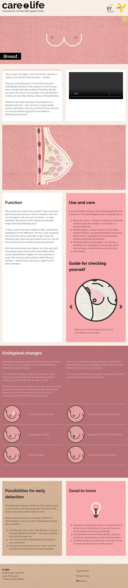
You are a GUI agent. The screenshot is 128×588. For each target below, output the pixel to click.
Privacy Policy (83, 576)
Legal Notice (82, 571)
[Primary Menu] (124, 19)
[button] (71, 307)
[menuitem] (101, 581)
